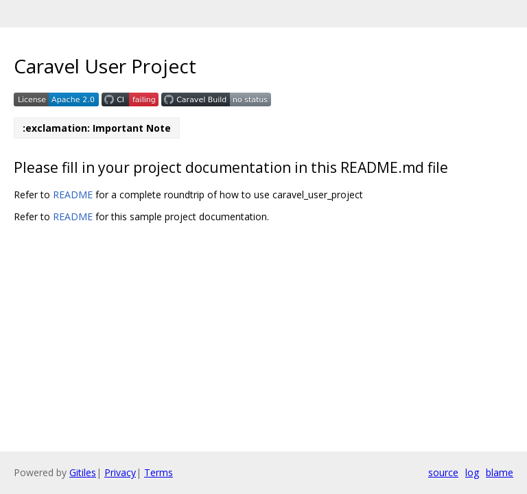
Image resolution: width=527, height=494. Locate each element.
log (472, 472)
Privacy (120, 472)
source (443, 472)
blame (499, 472)
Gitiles (82, 472)
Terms (158, 472)
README (73, 194)
